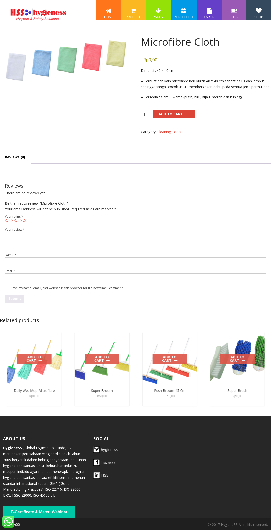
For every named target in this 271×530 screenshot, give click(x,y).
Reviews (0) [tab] (15, 157)
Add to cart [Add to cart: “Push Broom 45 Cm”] (172, 359)
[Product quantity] (146, 114)
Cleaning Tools (169, 131)
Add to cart (171, 114)
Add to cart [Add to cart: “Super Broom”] (104, 359)
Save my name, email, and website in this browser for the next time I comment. (67, 288)
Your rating (14, 216)
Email (10, 271)
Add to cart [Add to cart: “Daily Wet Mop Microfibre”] (36, 359)
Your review (15, 229)
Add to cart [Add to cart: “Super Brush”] (240, 359)
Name (10, 255)
